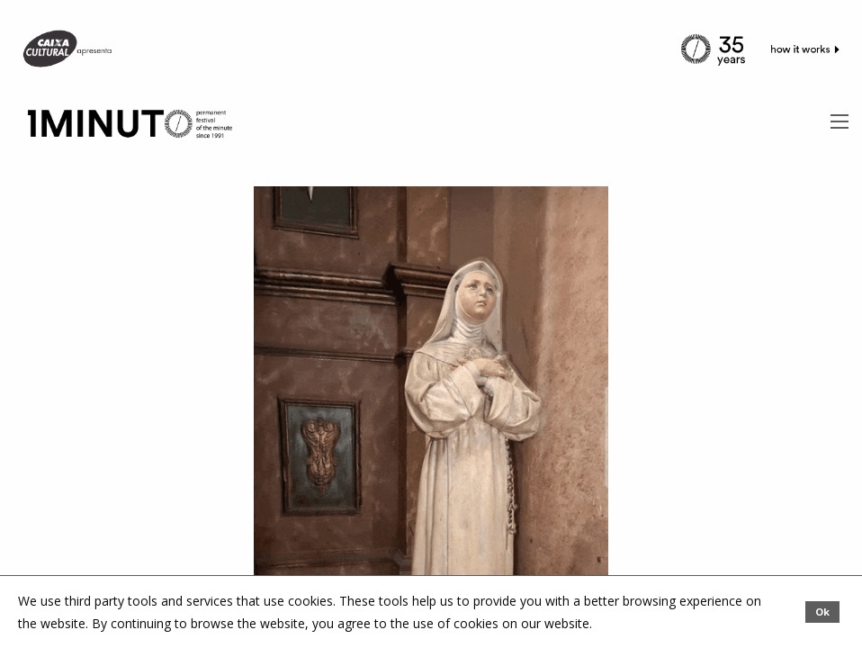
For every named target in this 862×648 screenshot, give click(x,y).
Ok (822, 611)
